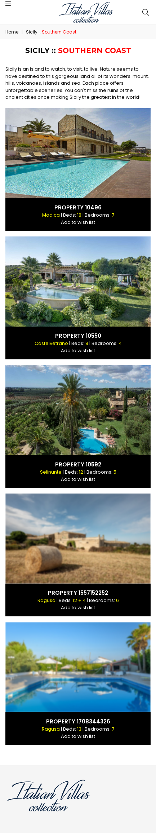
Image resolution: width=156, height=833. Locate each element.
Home (11, 32)
